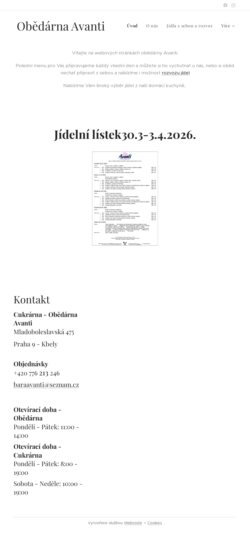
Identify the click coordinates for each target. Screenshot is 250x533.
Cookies (154, 523)
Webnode (133, 523)
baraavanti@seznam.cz (46, 384)
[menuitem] (134, 25)
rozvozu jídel (176, 73)
